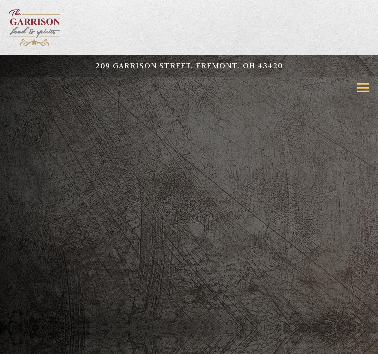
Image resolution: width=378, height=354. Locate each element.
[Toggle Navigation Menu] (363, 87)
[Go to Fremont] (189, 65)
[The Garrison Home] (35, 27)
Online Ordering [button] (189, 342)
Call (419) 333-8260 (189, 321)
